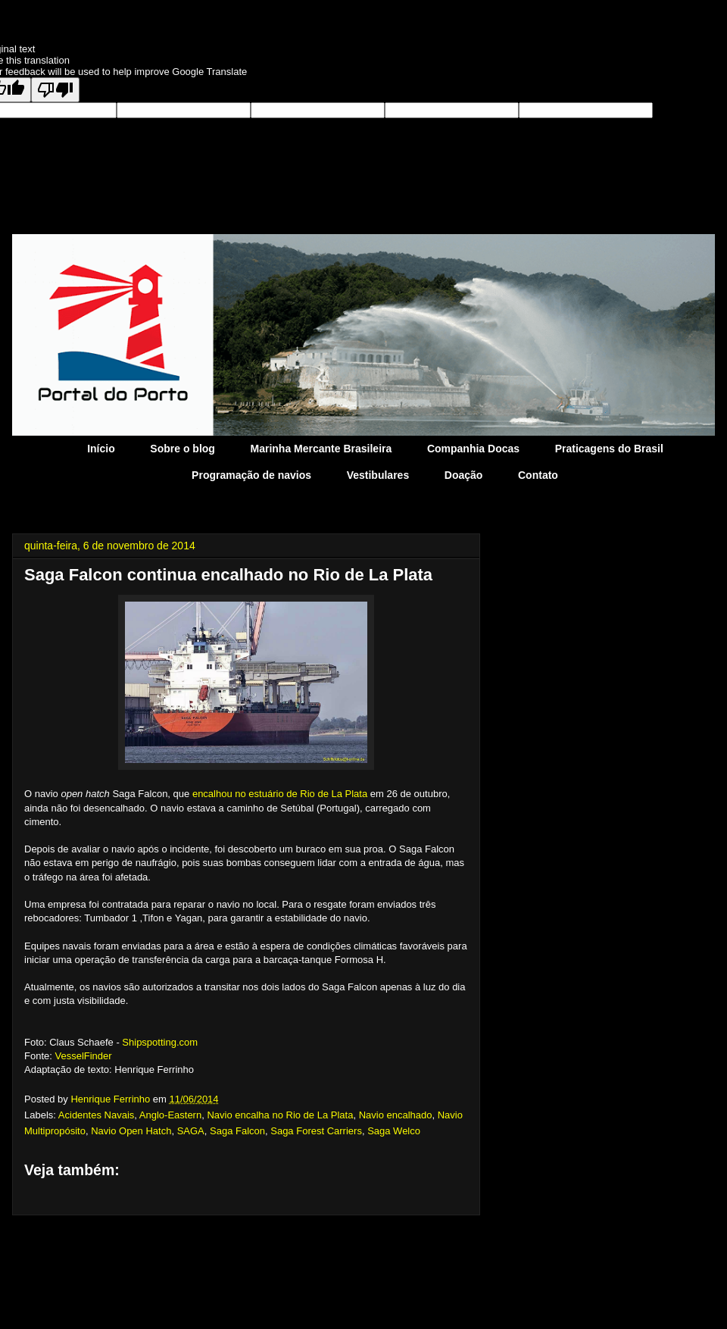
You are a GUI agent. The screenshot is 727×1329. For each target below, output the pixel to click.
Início (101, 448)
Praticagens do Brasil (609, 448)
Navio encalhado (395, 1115)
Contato (538, 475)
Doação (464, 475)
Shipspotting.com (160, 1042)
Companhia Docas (473, 448)
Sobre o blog (182, 448)
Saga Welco (393, 1131)
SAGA (190, 1131)
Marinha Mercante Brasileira (321, 448)
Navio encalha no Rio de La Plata (280, 1115)
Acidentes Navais (96, 1115)
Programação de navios (251, 475)
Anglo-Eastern (170, 1115)
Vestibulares (378, 475)
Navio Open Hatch (131, 1131)
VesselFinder (83, 1056)
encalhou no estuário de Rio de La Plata (279, 793)
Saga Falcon (237, 1131)
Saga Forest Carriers (316, 1131)
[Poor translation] (55, 89)
